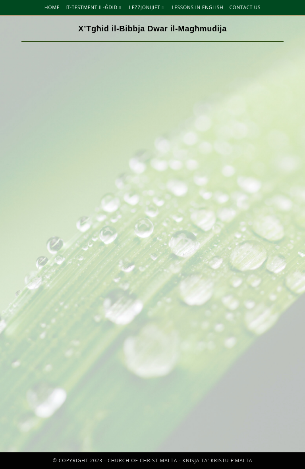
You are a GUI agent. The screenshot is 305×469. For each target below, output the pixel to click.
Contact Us (245, 7)
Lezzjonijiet (147, 7)
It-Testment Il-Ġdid (94, 7)
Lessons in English (197, 7)
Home (52, 7)
